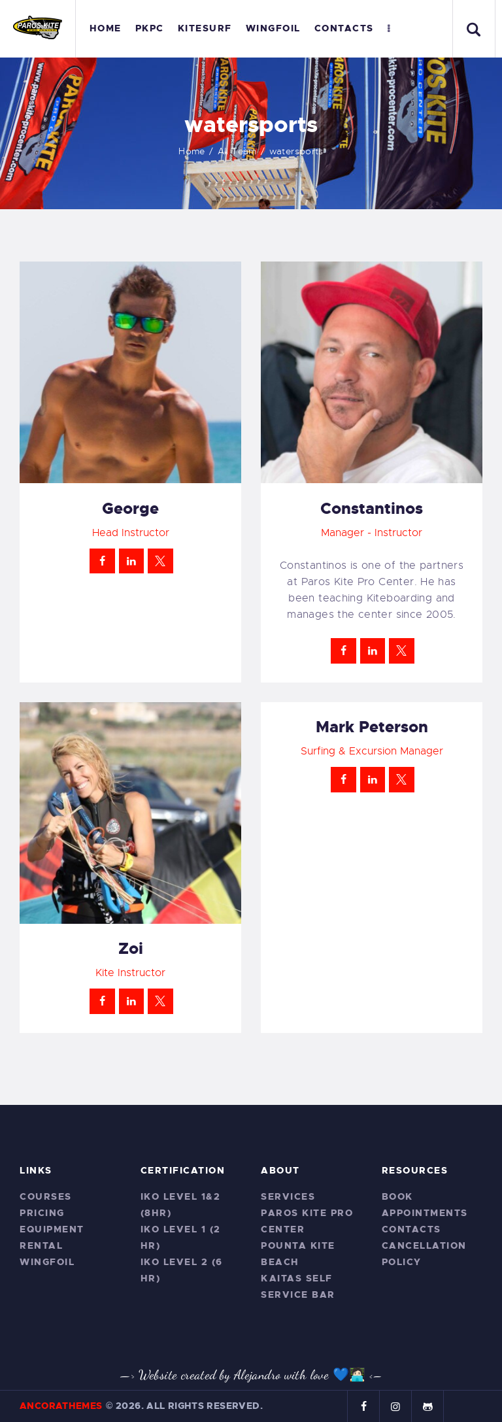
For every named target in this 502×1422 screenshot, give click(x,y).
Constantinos (371, 508)
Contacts (411, 1229)
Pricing (42, 1213)
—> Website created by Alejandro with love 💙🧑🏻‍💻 (243, 1375)
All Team (237, 151)
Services (288, 1196)
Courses (46, 1196)
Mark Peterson (372, 727)
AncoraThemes (61, 1406)
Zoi (130, 948)
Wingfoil (47, 1262)
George (130, 508)
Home (191, 151)
